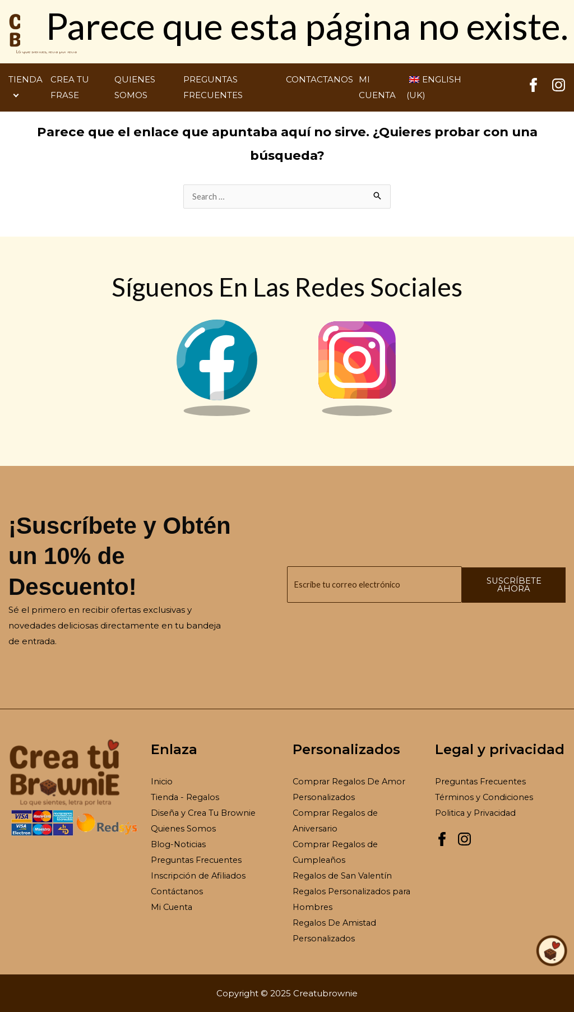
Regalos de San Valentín (344, 875)
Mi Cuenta (173, 906)
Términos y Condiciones (485, 797)
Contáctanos (178, 890)
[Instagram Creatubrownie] (559, 89)
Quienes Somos (184, 828)
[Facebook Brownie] (217, 413)
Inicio (162, 782)
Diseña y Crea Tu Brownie (205, 812)
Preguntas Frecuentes (199, 859)
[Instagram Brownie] (357, 413)
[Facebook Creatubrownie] (533, 89)
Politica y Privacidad (477, 812)
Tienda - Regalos (186, 797)
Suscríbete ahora (524, 584)
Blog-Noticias (179, 844)
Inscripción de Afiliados (199, 875)
